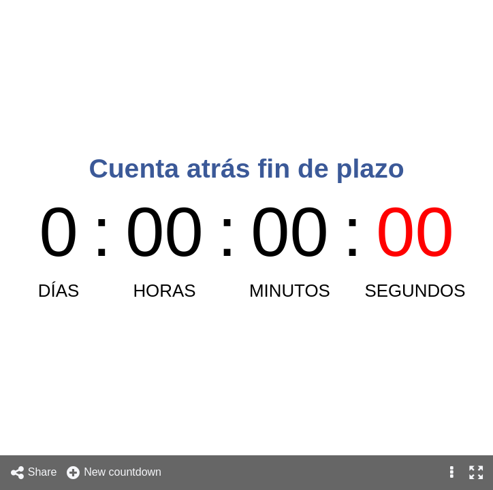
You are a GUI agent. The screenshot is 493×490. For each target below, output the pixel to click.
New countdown (113, 472)
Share (33, 472)
